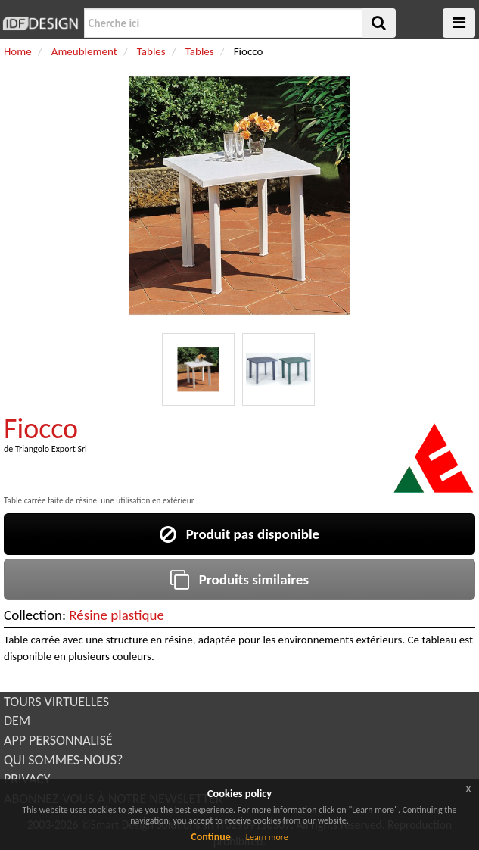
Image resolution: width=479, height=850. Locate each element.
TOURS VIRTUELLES (56, 701)
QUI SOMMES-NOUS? (63, 760)
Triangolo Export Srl (51, 449)
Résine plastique (116, 615)
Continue (211, 836)
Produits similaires (239, 579)
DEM (17, 720)
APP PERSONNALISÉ (58, 740)
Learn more (267, 837)
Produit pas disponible (239, 534)
